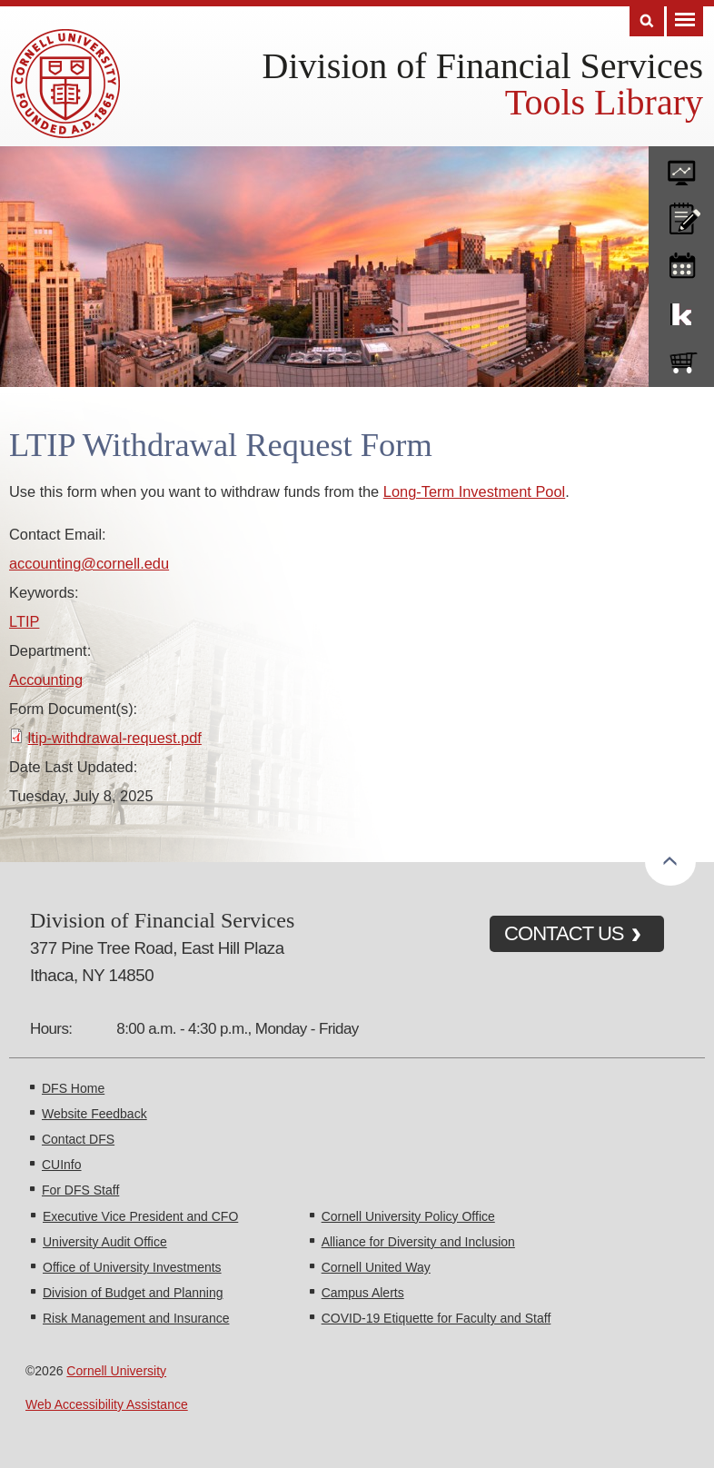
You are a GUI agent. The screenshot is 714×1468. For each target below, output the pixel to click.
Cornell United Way (376, 1267)
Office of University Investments (132, 1267)
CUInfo (62, 1164)
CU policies (681, 214)
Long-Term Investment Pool (474, 491)
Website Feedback (94, 1113)
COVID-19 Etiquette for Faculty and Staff (436, 1318)
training (681, 263)
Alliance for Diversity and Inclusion (418, 1242)
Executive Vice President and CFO (140, 1216)
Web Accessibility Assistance (106, 1404)
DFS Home (73, 1088)
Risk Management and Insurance (136, 1318)
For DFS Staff (80, 1190)
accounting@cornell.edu (89, 563)
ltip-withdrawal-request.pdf (115, 737)
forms (681, 166)
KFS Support (681, 311)
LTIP (24, 621)
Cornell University (116, 1371)
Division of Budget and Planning (133, 1292)
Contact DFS (78, 1139)
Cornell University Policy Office (408, 1216)
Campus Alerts (363, 1292)
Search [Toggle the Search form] (647, 21)
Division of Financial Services (483, 65)
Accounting (46, 679)
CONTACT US (564, 933)
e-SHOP (681, 359)
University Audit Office (105, 1242)
